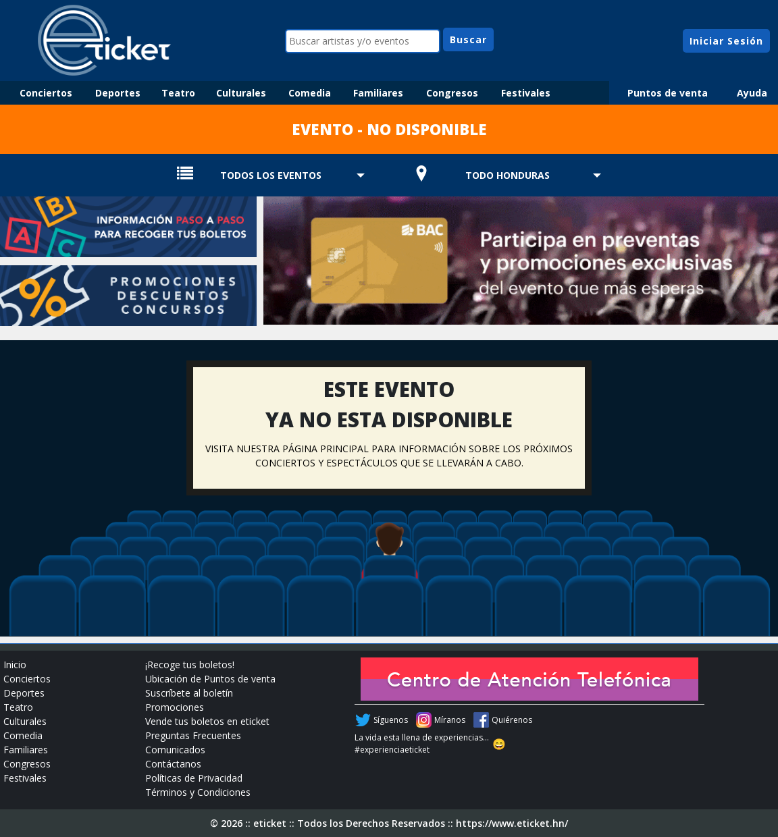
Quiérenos (512, 720)
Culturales (241, 92)
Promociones (174, 707)
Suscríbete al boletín (189, 692)
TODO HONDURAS (507, 175)
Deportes (117, 92)
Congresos (452, 92)
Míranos (449, 720)
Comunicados (175, 749)
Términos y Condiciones (198, 792)
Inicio (14, 664)
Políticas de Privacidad (193, 778)
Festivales (525, 92)
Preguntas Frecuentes (193, 735)
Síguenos (390, 720)
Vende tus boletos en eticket (207, 721)
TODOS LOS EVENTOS (270, 175)
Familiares (378, 92)
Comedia (309, 92)
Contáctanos (173, 763)
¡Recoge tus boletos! (189, 664)
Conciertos (46, 92)
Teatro (178, 92)
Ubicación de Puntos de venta (210, 678)
